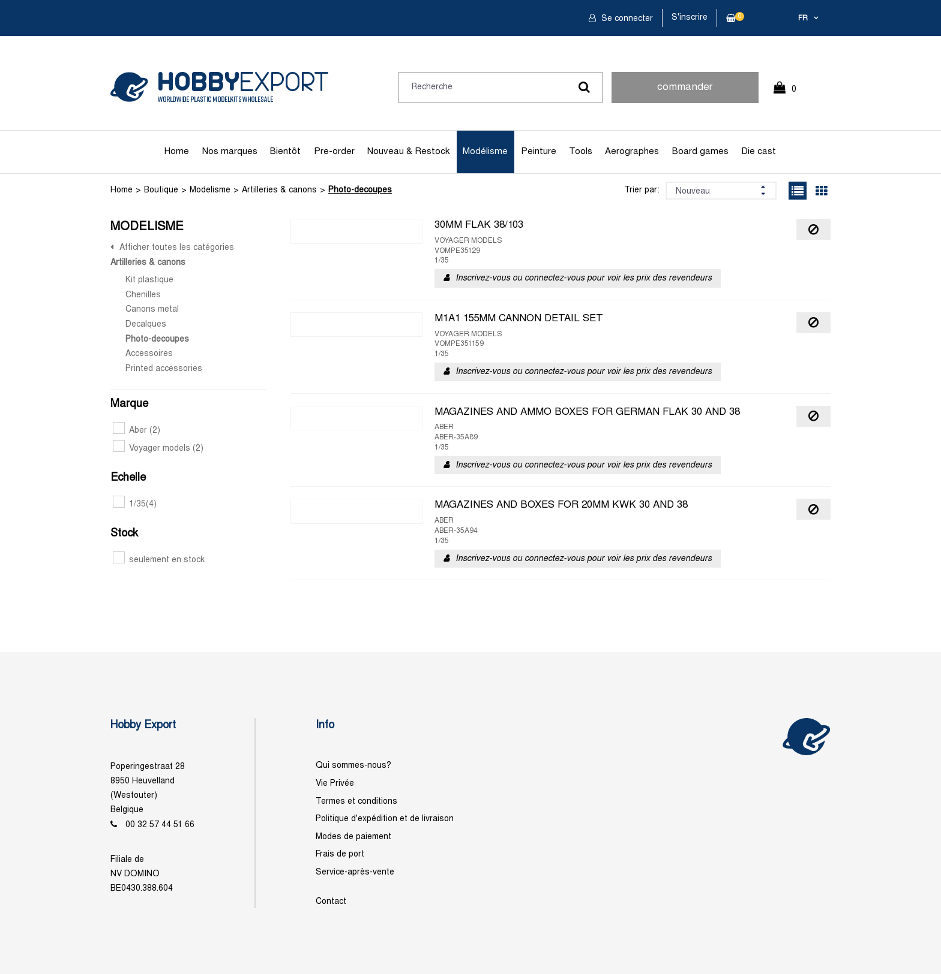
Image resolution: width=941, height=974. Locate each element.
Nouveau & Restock (408, 151)
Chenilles (143, 295)
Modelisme (210, 190)
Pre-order (334, 151)
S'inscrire (690, 18)
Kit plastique (149, 280)
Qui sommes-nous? (353, 766)
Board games (700, 151)
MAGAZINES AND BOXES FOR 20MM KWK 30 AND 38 (561, 505)
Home (176, 151)
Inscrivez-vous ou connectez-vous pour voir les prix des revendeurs (583, 278)
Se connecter (626, 19)
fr (803, 18)
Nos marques (229, 151)
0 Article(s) (791, 94)
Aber (136, 431)
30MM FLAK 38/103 (478, 225)
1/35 (135, 504)
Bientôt (285, 151)
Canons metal (152, 309)
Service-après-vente (355, 872)
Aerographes (632, 151)
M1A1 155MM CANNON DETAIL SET (518, 319)
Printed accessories (163, 369)
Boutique (161, 190)
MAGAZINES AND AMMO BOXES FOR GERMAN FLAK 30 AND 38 (587, 412)
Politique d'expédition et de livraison (385, 819)
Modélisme (485, 151)
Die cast (758, 151)
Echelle (128, 478)
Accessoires (149, 354)
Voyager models (158, 449)
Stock (124, 534)
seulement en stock (159, 560)
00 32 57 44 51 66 (159, 825)
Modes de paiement (353, 837)
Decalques (145, 324)
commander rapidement (684, 93)
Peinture (538, 151)
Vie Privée (335, 784)
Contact (331, 902)
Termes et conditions (356, 802)
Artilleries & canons (279, 190)
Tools (580, 151)
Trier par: (642, 190)
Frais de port (340, 854)
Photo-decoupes (360, 190)
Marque (129, 404)
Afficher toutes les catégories (176, 248)
